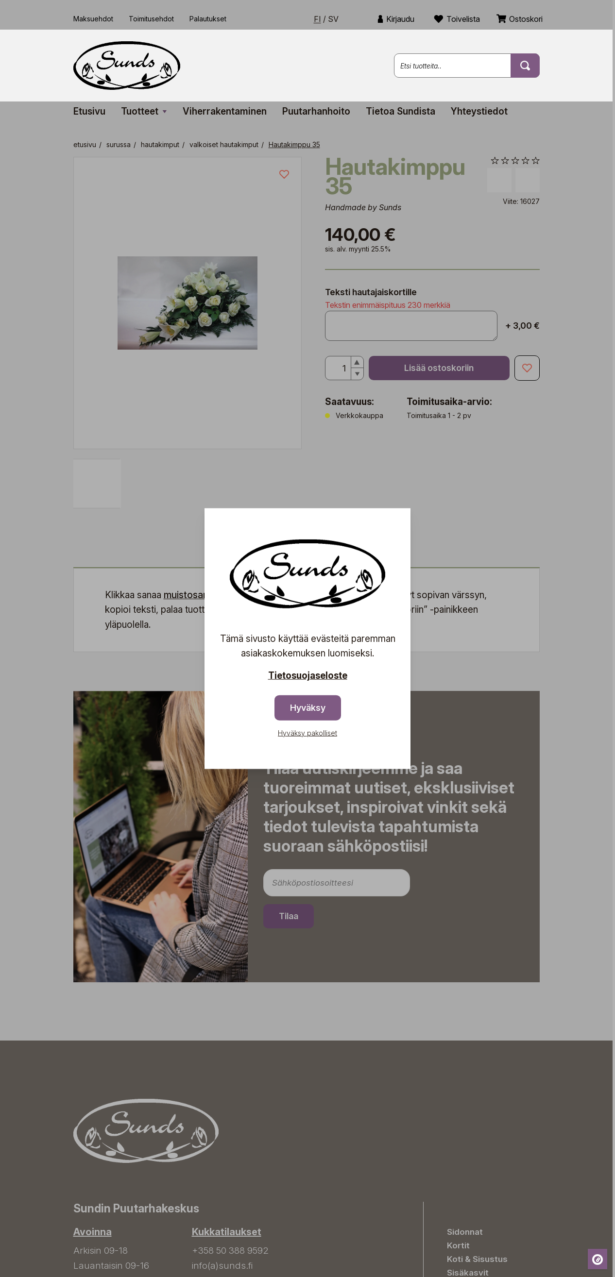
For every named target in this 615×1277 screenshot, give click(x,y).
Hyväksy (307, 707)
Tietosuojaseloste (307, 675)
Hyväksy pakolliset (307, 732)
